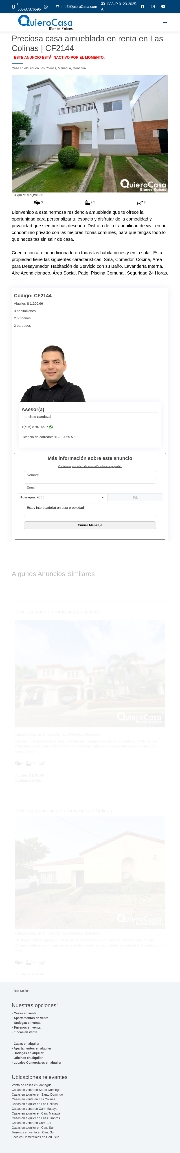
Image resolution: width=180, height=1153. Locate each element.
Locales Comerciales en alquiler (37, 1062)
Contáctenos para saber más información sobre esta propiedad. (90, 466)
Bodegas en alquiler (29, 1053)
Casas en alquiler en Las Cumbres (36, 1118)
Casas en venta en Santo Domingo (36, 1090)
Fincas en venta (25, 1032)
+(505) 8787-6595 (37, 427)
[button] (23, 134)
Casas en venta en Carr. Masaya (34, 1108)
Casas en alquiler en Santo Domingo (37, 1094)
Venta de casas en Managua (31, 1085)
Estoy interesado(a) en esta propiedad (90, 510)
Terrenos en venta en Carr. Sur (33, 1132)
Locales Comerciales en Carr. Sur (35, 1137)
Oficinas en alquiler (28, 1058)
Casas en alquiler (27, 1043)
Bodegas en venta (27, 1023)
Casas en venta (25, 1013)
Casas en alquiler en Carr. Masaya (36, 1113)
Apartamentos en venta (31, 1018)
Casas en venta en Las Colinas (33, 1099)
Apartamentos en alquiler (32, 1048)
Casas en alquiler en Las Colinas (35, 1104)
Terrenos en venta (27, 1027)
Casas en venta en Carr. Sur (31, 1123)
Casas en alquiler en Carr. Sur (33, 1127)
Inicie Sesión (20, 991)
